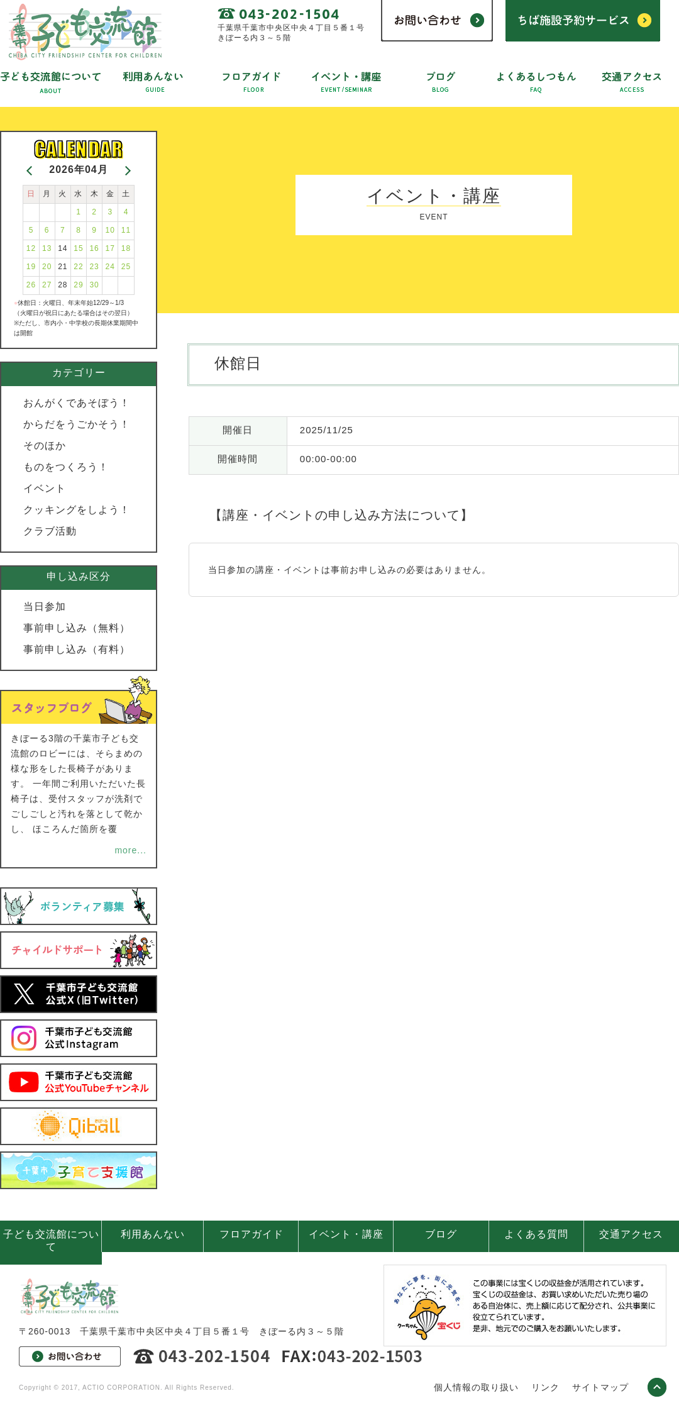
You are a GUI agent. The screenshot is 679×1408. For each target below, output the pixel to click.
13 (47, 248)
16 (94, 248)
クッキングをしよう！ (76, 509)
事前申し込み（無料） (76, 628)
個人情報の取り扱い (476, 1387)
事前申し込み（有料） (76, 649)
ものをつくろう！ (66, 467)
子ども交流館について (51, 1240)
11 (126, 230)
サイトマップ (600, 1387)
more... (130, 850)
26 (31, 284)
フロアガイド (251, 1234)
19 (31, 266)
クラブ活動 (50, 531)
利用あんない (153, 1234)
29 (78, 284)
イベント (44, 488)
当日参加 (44, 606)
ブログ (441, 1234)
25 (126, 266)
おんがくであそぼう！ (76, 402)
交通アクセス (631, 1234)
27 (47, 284)
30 (94, 284)
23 (94, 266)
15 (78, 248)
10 (110, 230)
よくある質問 (536, 1234)
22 (78, 266)
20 (47, 266)
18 (126, 248)
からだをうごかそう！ (76, 424)
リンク (545, 1387)
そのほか (44, 445)
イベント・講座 (346, 1234)
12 (31, 248)
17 (110, 248)
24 (110, 266)
